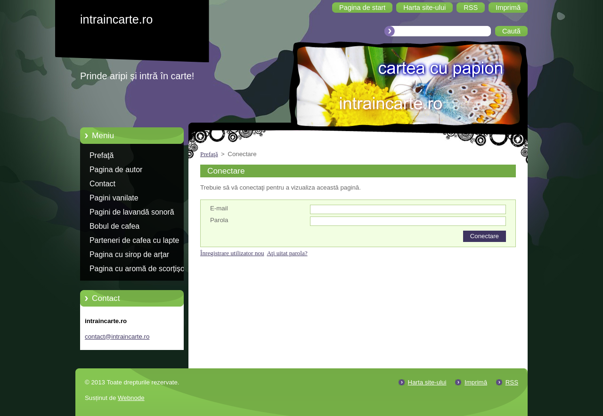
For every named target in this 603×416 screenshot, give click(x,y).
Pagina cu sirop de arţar (129, 254)
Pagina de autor (116, 170)
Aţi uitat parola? (287, 253)
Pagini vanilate (114, 198)
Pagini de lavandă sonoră (132, 212)
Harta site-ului (427, 382)
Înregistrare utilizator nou (232, 253)
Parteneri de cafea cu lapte (134, 240)
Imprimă (475, 382)
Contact (102, 184)
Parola (219, 220)
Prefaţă (102, 155)
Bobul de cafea (114, 226)
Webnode (131, 397)
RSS (511, 382)
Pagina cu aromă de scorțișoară (143, 269)
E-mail (219, 208)
